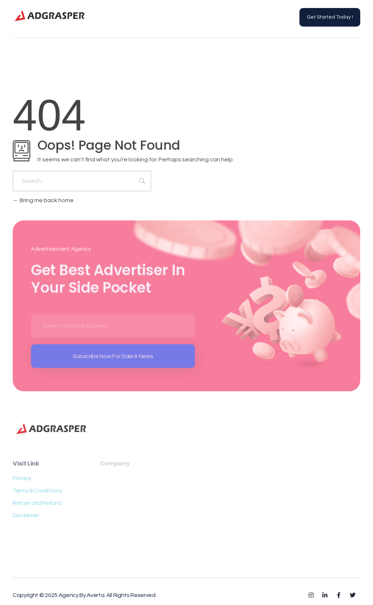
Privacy (22, 478)
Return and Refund (37, 503)
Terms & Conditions (37, 491)
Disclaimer (26, 515)
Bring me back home (43, 200)
